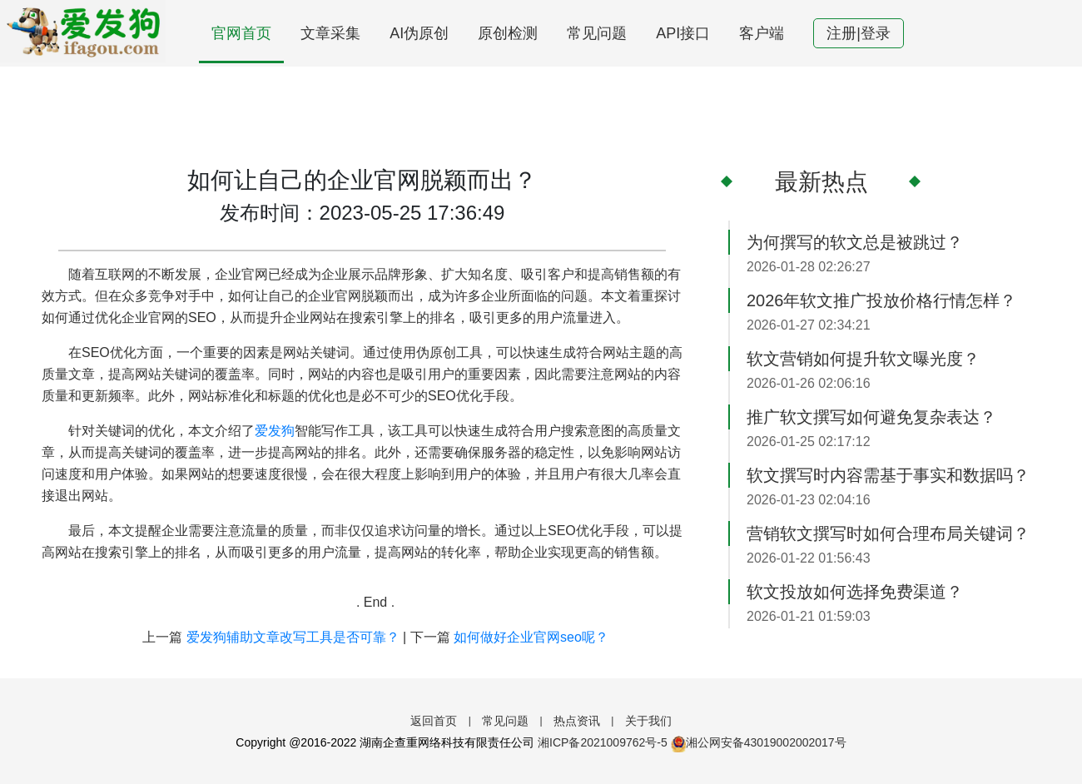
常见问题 (597, 33)
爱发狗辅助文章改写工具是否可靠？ (293, 637)
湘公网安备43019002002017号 (758, 742)
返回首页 (433, 720)
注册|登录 (858, 33)
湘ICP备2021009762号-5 (603, 742)
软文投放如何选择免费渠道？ (855, 592)
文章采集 (330, 33)
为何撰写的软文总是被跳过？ (855, 242)
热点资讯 (576, 720)
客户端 (761, 33)
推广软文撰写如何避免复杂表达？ (871, 417)
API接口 (683, 33)
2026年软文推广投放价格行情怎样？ (882, 300)
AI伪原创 (419, 33)
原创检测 (508, 33)
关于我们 (648, 720)
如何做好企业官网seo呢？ (531, 637)
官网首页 (241, 33)
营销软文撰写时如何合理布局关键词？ (888, 533)
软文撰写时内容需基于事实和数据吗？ (888, 475)
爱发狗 (275, 431)
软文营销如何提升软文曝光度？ (863, 359)
